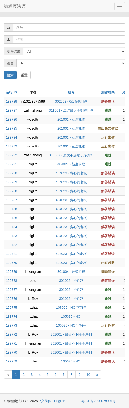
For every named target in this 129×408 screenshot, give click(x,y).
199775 (11, 307)
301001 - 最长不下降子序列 (71, 334)
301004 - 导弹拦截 (71, 272)
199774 (11, 316)
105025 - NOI (71, 316)
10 (88, 375)
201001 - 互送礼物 (71, 119)
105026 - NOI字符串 (71, 307)
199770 (11, 352)
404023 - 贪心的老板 (71, 173)
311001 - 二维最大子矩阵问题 (71, 110)
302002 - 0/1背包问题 (71, 101)
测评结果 (108, 92)
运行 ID (11, 92)
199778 (11, 281)
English (59, 401)
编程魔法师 (15, 6)
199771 (11, 343)
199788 (11, 191)
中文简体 (45, 401)
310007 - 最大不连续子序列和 (71, 155)
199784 (11, 227)
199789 (11, 182)
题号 (71, 92)
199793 (11, 146)
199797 (11, 110)
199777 (11, 290)
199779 (11, 272)
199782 (11, 245)
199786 (11, 209)
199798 (11, 101)
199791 (11, 164)
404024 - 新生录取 (71, 164)
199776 (11, 298)
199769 (11, 361)
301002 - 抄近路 (71, 281)
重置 (24, 75)
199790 (11, 173)
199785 (11, 218)
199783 (11, 236)
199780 (11, 263)
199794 (11, 137)
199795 (11, 128)
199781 (11, 254)
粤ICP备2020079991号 (98, 401)
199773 (11, 325)
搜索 (10, 75)
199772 (11, 334)
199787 (11, 200)
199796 (11, 119)
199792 (11, 155)
